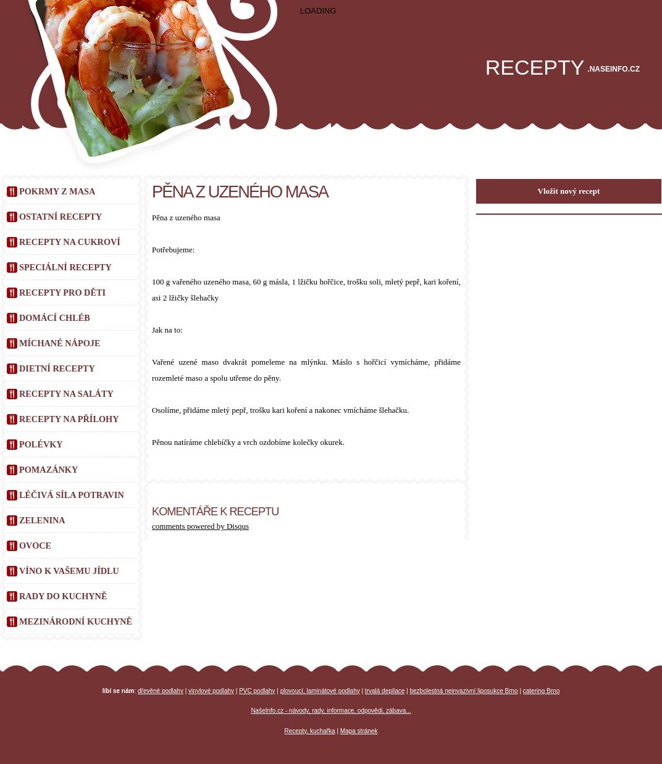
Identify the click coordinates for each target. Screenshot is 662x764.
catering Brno (541, 690)
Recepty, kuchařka (310, 731)
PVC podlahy (257, 690)
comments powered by (200, 526)
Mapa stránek (359, 731)
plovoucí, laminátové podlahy (320, 690)
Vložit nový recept (569, 191)
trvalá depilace (384, 690)
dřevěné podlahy (160, 690)
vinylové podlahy (211, 690)
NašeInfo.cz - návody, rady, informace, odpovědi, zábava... (331, 710)
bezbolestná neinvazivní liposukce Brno (464, 690)
